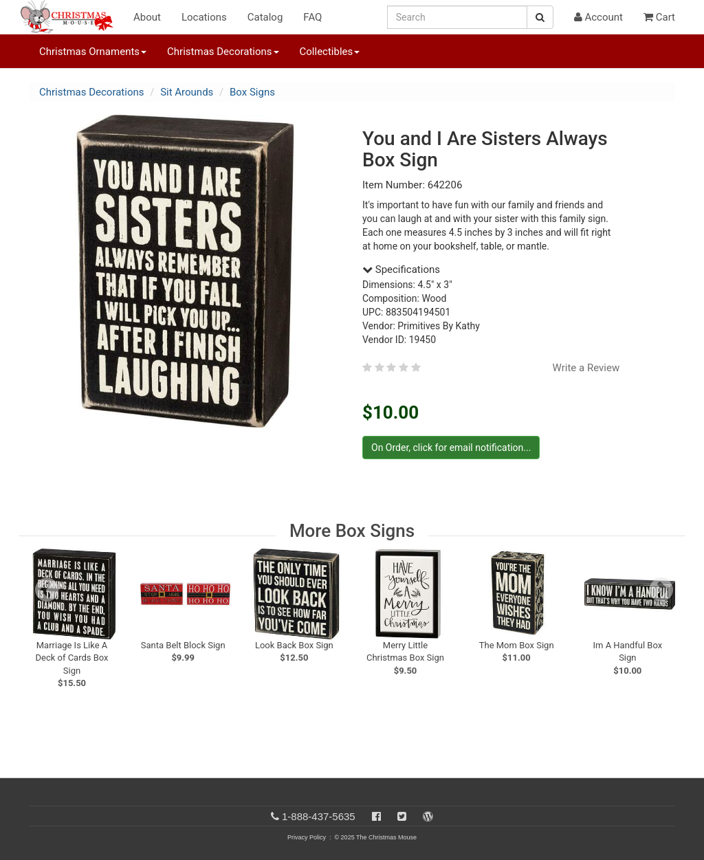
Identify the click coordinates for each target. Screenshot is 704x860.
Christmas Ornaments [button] (92, 51)
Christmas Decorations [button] (222, 51)
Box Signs (252, 92)
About (147, 17)
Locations (204, 17)
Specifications (401, 269)
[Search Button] (540, 17)
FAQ (312, 17)
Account (598, 17)
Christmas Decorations (91, 92)
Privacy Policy (306, 837)
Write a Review (586, 368)
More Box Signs (352, 530)
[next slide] (661, 590)
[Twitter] (401, 816)
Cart (659, 17)
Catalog (265, 17)
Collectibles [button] (330, 51)
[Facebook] (376, 816)
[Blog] (428, 816)
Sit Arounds (186, 92)
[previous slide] (46, 590)
